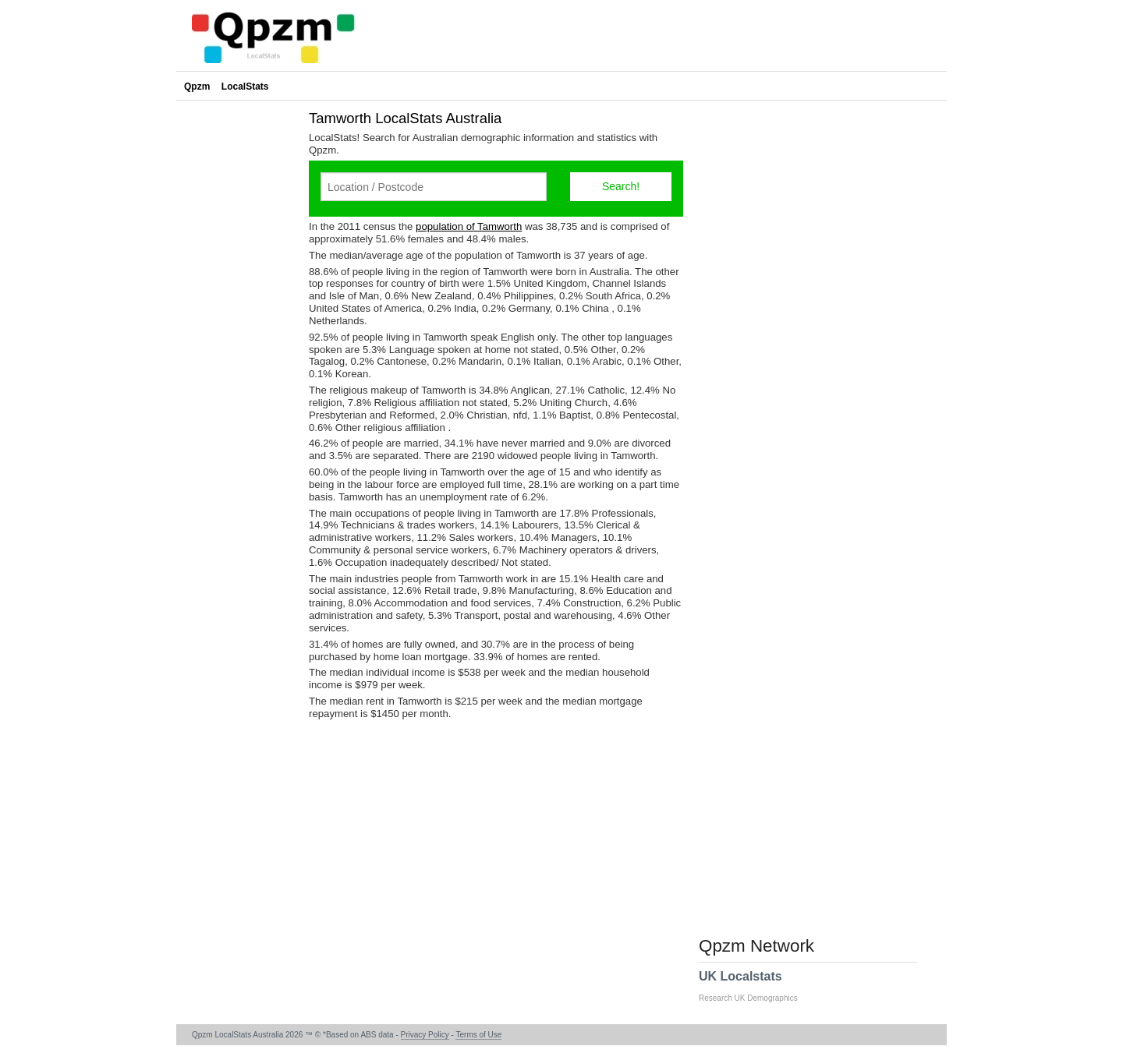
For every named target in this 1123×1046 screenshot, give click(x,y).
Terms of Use (478, 1034)
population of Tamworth (469, 226)
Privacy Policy (425, 1034)
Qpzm (197, 86)
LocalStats (245, 86)
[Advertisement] (238, 338)
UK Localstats (756, 986)
